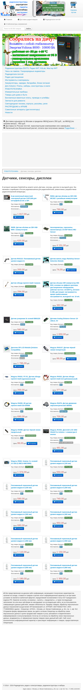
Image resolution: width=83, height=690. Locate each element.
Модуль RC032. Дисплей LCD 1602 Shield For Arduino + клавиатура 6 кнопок (63, 432)
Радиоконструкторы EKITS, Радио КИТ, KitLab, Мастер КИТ (31, 68)
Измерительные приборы (16, 92)
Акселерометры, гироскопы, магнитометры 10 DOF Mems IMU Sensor (63, 229)
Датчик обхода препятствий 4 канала (25, 283)
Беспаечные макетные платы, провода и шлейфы (27, 98)
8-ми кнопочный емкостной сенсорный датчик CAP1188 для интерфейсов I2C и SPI (23, 198)
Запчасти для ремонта (15, 101)
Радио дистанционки (14, 77)
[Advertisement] (41, 150)
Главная (8, 19)
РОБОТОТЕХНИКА (13, 89)
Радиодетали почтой (51, 19)
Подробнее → (71, 128)
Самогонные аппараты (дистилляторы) (22, 109)
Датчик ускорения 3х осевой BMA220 (25, 318)
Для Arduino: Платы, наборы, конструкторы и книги (27, 86)
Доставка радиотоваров (27, 19)
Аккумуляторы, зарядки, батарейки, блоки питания (27, 83)
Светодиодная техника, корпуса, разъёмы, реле (26, 104)
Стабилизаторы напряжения (15, 24)
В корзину (19, 217)
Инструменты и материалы (17, 80)
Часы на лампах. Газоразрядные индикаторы (25, 71)
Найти (28, 28)
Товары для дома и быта (16, 95)
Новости (9, 112)
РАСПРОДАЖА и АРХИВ (16, 107)
